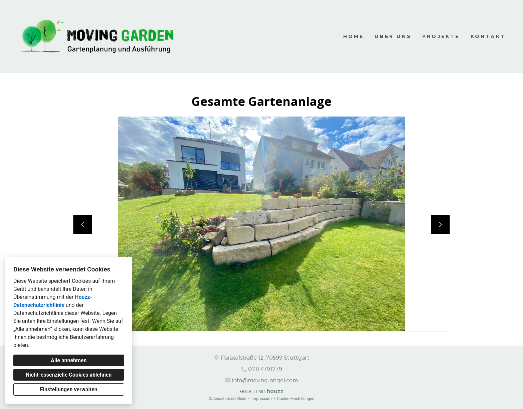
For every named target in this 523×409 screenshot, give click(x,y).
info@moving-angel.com (265, 380)
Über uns (393, 36)
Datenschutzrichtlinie (227, 398)
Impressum (261, 398)
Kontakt (488, 36)
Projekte (441, 36)
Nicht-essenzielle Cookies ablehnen (68, 375)
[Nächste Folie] (440, 224)
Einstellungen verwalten (68, 389)
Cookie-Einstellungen (295, 398)
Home (353, 36)
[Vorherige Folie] (82, 224)
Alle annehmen (68, 360)
